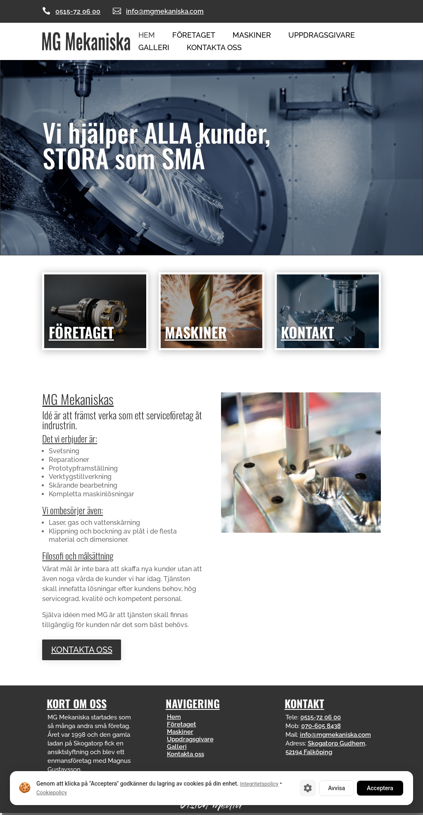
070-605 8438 (321, 726)
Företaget (193, 35)
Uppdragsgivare (321, 35)
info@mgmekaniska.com (165, 11)
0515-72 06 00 (77, 11)
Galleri (153, 48)
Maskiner (252, 35)
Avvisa (336, 788)
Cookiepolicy (51, 792)
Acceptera (380, 788)
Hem (146, 35)
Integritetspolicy (259, 784)
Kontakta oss (214, 48)
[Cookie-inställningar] (307, 788)
